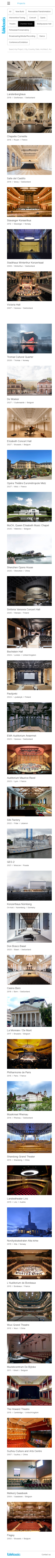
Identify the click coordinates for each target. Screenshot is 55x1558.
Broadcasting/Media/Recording (22, 36)
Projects (21, 3)
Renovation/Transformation (39, 11)
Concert (32, 17)
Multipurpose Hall (44, 24)
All (10, 11)
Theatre (12, 24)
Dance (42, 36)
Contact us (46, 1554)
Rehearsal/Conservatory (19, 30)
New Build (20, 11)
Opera (42, 17)
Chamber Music (26, 24)
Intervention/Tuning (17, 17)
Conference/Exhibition (18, 42)
